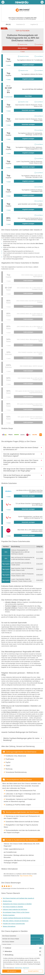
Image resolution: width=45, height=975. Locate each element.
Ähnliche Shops (7, 901)
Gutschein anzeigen (28, 110)
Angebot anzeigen (28, 64)
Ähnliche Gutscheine (9, 915)
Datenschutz (18, 968)
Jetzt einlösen (22, 48)
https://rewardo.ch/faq (26, 875)
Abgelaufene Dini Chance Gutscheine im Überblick (17, 904)
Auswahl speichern (33, 971)
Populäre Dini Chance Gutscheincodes (14, 923)
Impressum (26, 968)
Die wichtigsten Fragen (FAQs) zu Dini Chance (16, 912)
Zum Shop (28, 96)
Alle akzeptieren (11, 971)
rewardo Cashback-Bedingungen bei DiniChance (17, 918)
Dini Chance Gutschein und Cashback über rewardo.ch (18, 898)
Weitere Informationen (9, 926)
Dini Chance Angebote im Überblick (13, 906)
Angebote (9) (34, 24)
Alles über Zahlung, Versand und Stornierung (15, 920)
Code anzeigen (28, 280)
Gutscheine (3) (20, 24)
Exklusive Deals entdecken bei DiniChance (15, 909)
